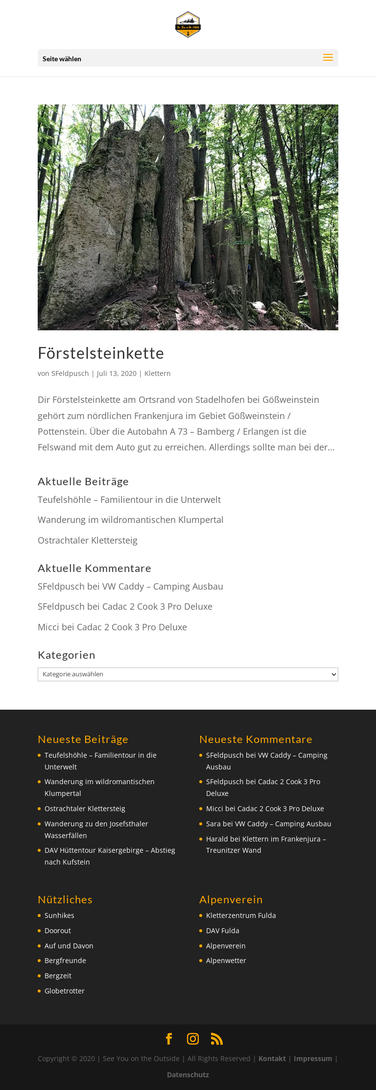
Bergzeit (58, 975)
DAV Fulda (222, 930)
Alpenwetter (226, 960)
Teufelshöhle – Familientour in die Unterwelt (129, 499)
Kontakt (272, 1058)
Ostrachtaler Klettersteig (88, 540)
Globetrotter (65, 990)
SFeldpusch (70, 373)
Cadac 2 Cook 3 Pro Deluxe (157, 606)
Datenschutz (188, 1074)
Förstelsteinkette (101, 352)
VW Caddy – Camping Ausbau (162, 586)
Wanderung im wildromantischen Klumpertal (131, 519)
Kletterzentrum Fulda (241, 915)
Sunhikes (59, 915)
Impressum (313, 1058)
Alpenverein (226, 945)
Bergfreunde (65, 960)
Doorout (58, 930)
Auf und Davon (69, 945)
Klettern (157, 373)
